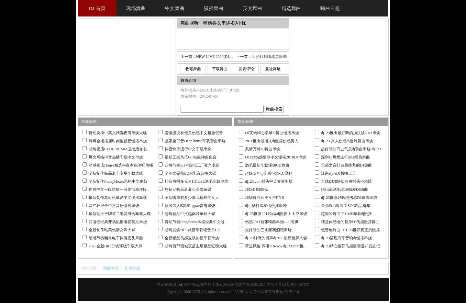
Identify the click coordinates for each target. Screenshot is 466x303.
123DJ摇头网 (241, 291)
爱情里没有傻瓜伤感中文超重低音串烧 (198, 133)
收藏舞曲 (193, 69)
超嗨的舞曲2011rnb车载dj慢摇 (346, 213)
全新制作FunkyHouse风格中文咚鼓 (118, 181)
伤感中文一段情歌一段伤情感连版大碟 (122, 189)
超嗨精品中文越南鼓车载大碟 (190, 213)
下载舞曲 (219, 69)
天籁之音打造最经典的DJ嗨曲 (346, 165)
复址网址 (273, 69)
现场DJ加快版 (257, 189)
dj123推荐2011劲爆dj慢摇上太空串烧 (276, 213)
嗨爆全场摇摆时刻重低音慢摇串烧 (118, 141)
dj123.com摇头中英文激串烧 (269, 181)
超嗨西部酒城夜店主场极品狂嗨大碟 (196, 246)
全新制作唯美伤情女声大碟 (112, 230)
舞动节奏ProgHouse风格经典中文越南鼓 (198, 222)
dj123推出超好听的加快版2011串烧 (350, 133)
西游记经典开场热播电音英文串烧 (118, 222)
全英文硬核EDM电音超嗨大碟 (190, 173)
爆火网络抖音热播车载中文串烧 (116, 157)
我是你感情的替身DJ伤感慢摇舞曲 (350, 222)
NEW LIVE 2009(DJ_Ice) (216, 56)
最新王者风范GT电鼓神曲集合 (190, 157)
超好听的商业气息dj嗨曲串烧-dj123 (351, 149)
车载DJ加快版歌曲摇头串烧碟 (346, 181)
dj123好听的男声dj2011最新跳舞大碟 (276, 238)
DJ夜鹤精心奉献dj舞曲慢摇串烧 (272, 133)
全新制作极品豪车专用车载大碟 (116, 173)
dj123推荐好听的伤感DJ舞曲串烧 (349, 197)
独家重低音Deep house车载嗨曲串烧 (195, 141)
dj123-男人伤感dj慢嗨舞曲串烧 (347, 141)
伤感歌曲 (132, 268)
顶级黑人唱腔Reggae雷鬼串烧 (190, 205)
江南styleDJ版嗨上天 (338, 173)
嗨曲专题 (111, 268)
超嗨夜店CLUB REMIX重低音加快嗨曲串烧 (126, 149)
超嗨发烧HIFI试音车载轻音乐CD (192, 230)
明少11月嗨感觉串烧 (269, 56)
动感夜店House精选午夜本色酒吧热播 (121, 165)
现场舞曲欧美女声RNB (264, 197)
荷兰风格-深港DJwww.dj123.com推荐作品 (280, 246)
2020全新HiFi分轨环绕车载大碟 (115, 246)
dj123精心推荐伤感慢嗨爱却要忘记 (350, 246)
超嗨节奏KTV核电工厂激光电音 (192, 165)
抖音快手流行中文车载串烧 (188, 149)
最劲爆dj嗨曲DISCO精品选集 (346, 205)
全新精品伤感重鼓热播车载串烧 (192, 238)
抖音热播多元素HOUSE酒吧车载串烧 (196, 181)
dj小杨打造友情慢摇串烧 (266, 205)
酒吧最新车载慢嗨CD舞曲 (267, 165)
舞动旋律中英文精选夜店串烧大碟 (118, 133)
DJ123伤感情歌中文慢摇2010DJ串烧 (275, 157)
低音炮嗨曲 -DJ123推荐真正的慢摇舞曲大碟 (358, 230)
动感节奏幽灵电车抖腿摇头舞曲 (116, 238)
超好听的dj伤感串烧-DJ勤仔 (269, 173)
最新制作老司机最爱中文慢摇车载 (118, 197)
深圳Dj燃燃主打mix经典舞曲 (345, 157)
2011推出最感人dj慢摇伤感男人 (271, 141)
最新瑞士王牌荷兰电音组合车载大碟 (120, 213)
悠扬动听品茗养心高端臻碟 (188, 189)
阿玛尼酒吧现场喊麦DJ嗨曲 (344, 189)
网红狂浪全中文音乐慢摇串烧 (114, 205)
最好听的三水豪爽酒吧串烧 (268, 230)
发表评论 (246, 69)
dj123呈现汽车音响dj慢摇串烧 (346, 238)
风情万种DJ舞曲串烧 (262, 149)
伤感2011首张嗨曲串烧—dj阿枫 (271, 222)
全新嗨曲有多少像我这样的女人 (192, 197)
